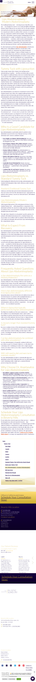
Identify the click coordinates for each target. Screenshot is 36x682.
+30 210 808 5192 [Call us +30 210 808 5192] (7, 520)
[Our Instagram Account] (6, 666)
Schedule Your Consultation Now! (16, 498)
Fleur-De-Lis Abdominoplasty (12, 475)
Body (4, 441)
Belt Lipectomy (9, 470)
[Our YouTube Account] (23, 666)
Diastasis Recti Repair (10, 472)
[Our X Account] (15, 666)
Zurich (7, 459)
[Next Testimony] (33, 585)
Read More (5, 679)
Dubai (6, 451)
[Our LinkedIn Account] (11, 666)
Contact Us (28, 665)
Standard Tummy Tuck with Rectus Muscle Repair (17, 462)
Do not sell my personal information (9, 676)
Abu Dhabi (7, 446)
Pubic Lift (7, 478)
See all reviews (6, 603)
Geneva (7, 454)
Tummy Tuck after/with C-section (13, 480)
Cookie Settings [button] (12, 679)
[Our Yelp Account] (19, 666)
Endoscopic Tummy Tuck (11, 465)
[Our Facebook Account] (2, 666)
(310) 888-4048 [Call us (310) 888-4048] (6, 510)
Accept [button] (18, 679)
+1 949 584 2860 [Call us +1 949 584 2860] (15, 512)
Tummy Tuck (7, 444)
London (7, 457)
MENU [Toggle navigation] (31, 2)
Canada (7, 449)
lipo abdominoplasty (22, 47)
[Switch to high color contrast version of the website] (1, 1)
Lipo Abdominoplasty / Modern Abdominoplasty (17, 467)
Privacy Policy (29, 667)
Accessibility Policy (29, 670)
